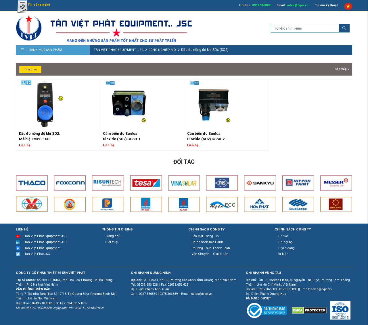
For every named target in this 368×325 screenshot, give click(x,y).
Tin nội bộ (285, 242)
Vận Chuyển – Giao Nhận (209, 254)
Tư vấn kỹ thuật (326, 5)
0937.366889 (261, 5)
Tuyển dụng (286, 248)
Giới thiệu (112, 242)
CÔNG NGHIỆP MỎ (162, 50)
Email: (292, 5)
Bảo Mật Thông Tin (205, 236)
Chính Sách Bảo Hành (207, 242)
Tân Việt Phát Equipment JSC (45, 236)
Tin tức (283, 236)
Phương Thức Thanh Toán (210, 248)
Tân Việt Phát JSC (37, 254)
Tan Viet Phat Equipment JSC (45, 242)
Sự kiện (283, 254)
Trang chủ (112, 236)
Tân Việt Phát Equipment (42, 248)
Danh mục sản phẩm (41, 50)
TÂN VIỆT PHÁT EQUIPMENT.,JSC (118, 50)
